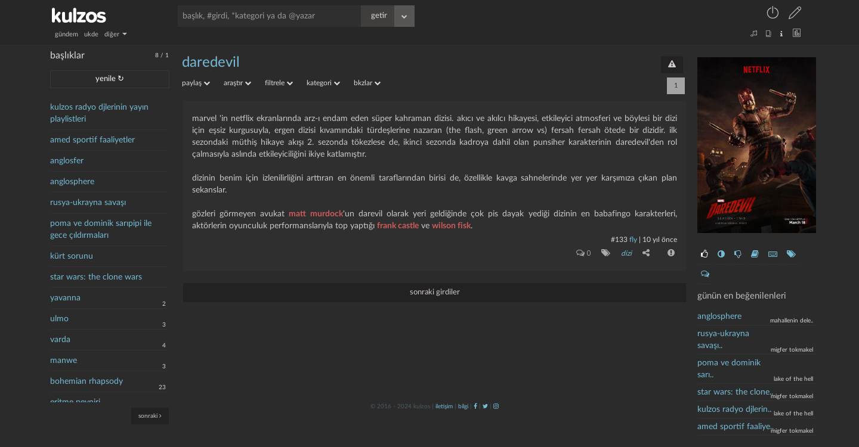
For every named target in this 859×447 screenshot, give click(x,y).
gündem (66, 34)
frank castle (398, 226)
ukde (91, 34)
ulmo (59, 319)
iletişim (444, 406)
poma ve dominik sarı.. (729, 369)
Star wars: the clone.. (735, 392)
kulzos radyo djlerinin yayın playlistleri (99, 113)
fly (633, 239)
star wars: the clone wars (96, 277)
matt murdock (315, 214)
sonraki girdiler (435, 292)
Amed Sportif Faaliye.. (735, 427)
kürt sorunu (71, 256)
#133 (619, 239)
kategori (323, 82)
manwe (63, 360)
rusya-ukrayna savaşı (88, 202)
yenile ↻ (109, 79)
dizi (626, 253)
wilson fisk (451, 226)
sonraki (150, 415)
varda (60, 340)
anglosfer (67, 161)
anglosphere (72, 182)
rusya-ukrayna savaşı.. (723, 340)
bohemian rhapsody (86, 381)
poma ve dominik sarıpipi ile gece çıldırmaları (101, 229)
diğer (115, 34)
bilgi (463, 406)
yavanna (65, 298)
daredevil (211, 62)
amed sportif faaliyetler (92, 140)
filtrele (279, 82)
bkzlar (367, 82)
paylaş (196, 82)
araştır (237, 82)
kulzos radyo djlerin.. (734, 409)
